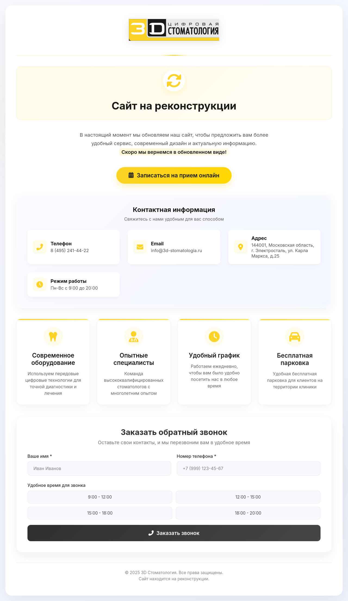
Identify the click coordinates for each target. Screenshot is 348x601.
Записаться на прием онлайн (174, 176)
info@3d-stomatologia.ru (176, 250)
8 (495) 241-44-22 (70, 250)
